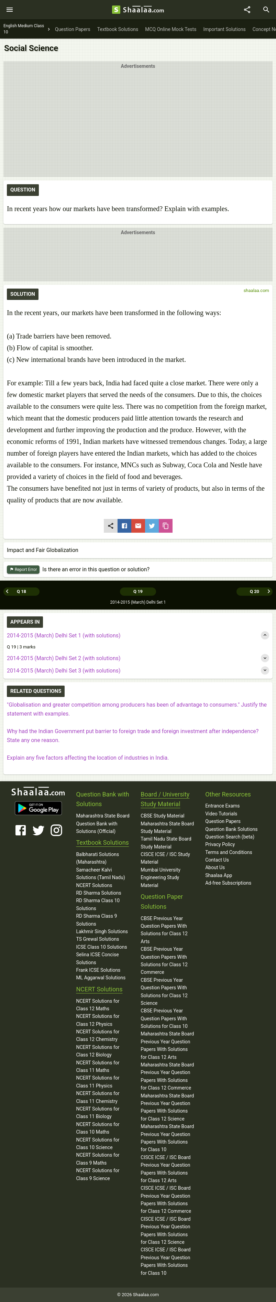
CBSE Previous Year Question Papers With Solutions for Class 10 (164, 1018)
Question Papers (223, 821)
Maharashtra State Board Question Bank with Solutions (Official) (102, 823)
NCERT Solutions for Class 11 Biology (97, 1112)
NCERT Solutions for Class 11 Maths (97, 1066)
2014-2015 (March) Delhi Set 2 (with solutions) (64, 658)
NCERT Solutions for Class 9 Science (97, 1174)
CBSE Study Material (162, 816)
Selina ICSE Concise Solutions (97, 958)
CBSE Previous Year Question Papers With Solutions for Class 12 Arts (164, 930)
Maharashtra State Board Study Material (167, 827)
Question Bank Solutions (231, 829)
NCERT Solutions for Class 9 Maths (97, 1158)
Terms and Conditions (228, 852)
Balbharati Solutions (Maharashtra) (97, 858)
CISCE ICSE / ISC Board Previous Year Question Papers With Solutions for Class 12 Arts (165, 1169)
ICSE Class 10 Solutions (101, 947)
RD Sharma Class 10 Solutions (98, 904)
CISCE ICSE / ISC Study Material (165, 858)
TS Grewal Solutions (97, 939)
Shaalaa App (218, 875)
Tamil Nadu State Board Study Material (166, 842)
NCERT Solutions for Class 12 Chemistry (97, 1035)
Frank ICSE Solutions (98, 970)
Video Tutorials (221, 813)
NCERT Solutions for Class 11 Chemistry (97, 1097)
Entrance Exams (222, 806)
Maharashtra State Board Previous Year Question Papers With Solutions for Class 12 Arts (167, 1045)
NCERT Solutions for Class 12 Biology (97, 1051)
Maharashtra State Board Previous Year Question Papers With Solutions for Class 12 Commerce (167, 1076)
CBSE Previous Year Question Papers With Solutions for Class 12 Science (164, 991)
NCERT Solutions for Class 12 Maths (97, 1004)
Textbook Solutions (102, 842)
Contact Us (217, 860)
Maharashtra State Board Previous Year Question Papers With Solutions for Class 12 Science (167, 1107)
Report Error (23, 569)
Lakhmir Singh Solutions (102, 931)
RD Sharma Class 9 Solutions (96, 919)
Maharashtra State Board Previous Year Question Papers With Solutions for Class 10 (167, 1138)
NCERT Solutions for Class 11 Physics (97, 1081)
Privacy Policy (220, 844)
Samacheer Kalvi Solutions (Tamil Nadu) (100, 873)
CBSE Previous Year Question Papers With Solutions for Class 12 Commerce (164, 960)
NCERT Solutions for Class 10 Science (97, 1143)
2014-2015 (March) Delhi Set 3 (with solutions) (64, 670)
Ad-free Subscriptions (228, 883)
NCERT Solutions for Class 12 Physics (97, 1020)
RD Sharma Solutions (98, 893)
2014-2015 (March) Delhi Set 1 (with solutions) (64, 635)
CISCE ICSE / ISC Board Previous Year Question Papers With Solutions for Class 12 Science (165, 1230)
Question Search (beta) (229, 837)
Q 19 (138, 591)
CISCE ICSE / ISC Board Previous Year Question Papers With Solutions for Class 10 (165, 1261)
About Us (215, 867)
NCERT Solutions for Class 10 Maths (97, 1128)
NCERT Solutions (94, 885)
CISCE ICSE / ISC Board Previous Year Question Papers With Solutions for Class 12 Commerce (166, 1199)
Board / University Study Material (165, 799)
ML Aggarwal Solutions (100, 977)
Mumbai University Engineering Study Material (160, 877)
